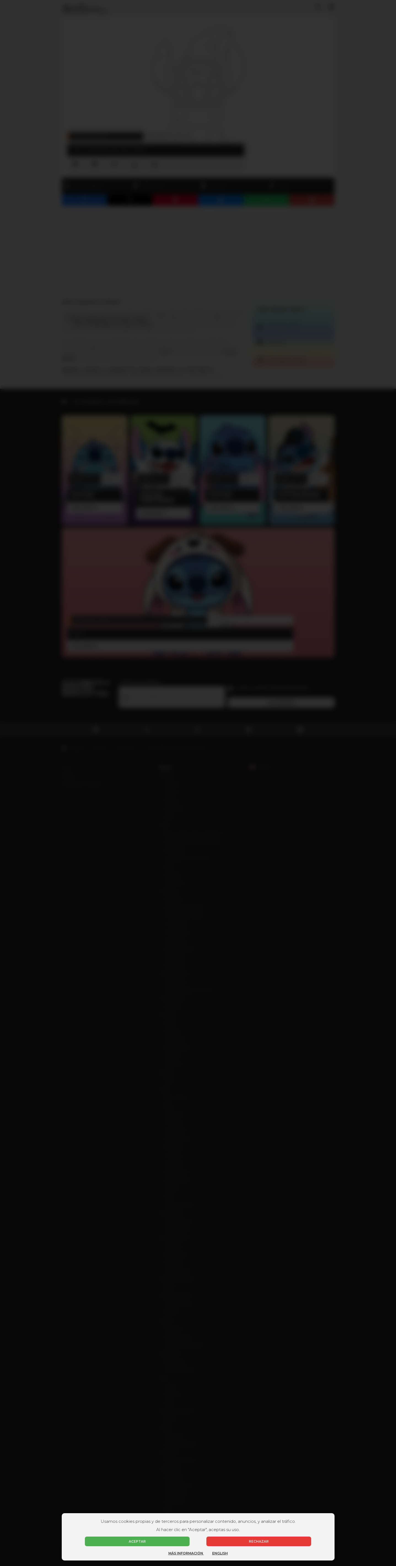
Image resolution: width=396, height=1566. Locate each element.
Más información (186, 1553)
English (220, 1553)
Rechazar (259, 1541)
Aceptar (137, 1541)
